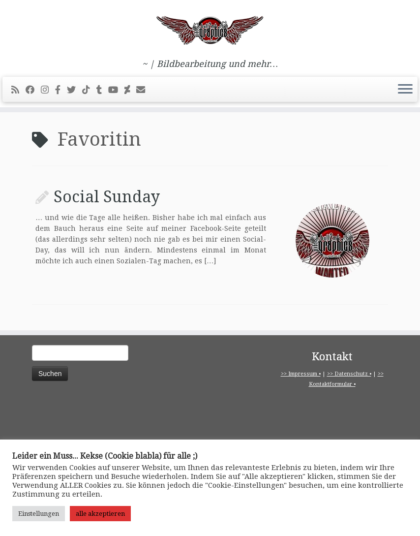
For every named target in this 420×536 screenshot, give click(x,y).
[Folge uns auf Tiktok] (89, 90)
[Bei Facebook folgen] (33, 90)
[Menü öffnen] (405, 89)
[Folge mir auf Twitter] (74, 90)
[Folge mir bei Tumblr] (102, 90)
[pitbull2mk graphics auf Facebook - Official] (61, 90)
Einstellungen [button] (38, 513)
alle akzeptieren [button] (100, 513)
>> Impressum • (301, 374)
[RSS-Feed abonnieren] (18, 90)
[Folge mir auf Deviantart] (130, 90)
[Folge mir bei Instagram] (48, 90)
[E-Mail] (143, 90)
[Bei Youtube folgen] (116, 90)
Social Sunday (107, 197)
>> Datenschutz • (349, 374)
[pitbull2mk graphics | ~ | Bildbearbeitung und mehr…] (210, 29)
